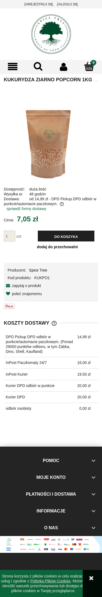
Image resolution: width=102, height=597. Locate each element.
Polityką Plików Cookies (50, 581)
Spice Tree (38, 270)
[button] (13, 67)
